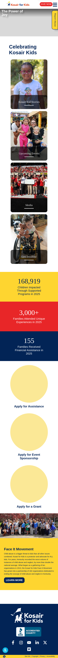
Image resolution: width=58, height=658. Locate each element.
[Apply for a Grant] (29, 487)
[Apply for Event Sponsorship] (29, 437)
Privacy (42, 656)
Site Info (27, 656)
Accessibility (51, 656)
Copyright (35, 656)
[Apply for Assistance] (29, 387)
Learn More (15, 580)
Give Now (46, 4)
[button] (5, 650)
